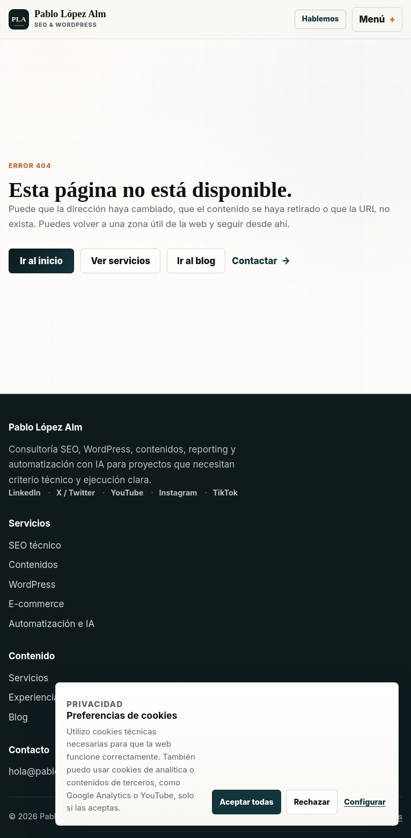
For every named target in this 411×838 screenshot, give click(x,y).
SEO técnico (35, 545)
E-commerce (36, 604)
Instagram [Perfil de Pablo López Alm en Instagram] (179, 492)
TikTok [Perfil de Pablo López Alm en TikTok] (225, 492)
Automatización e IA (51, 623)
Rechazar (312, 801)
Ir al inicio (41, 261)
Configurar (365, 801)
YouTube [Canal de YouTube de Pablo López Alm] (128, 492)
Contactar (254, 261)
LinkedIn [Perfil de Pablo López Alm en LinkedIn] (25, 492)
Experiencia (34, 697)
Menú (372, 19)
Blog (18, 717)
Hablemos (320, 18)
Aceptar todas (246, 801)
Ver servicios (120, 261)
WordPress (32, 584)
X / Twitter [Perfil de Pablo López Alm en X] (76, 492)
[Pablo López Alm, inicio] (149, 19)
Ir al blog (196, 261)
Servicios (28, 678)
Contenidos (33, 564)
